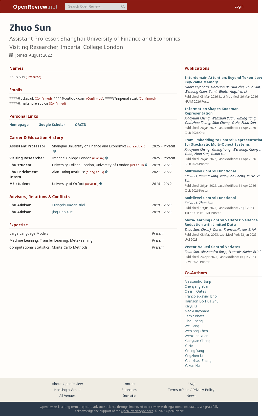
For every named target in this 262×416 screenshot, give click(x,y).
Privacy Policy (203, 389)
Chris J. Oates (211, 229)
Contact (129, 383)
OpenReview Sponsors (137, 411)
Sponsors (129, 389)
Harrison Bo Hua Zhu (227, 87)
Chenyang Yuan (197, 286)
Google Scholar (52, 124)
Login (239, 6)
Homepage (19, 124)
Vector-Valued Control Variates (212, 246)
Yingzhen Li (238, 91)
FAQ (191, 383)
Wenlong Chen (196, 91)
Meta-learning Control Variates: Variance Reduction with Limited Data (221, 222)
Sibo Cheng (221, 122)
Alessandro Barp (213, 251)
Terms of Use (178, 389)
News (191, 395)
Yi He (236, 122)
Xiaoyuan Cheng (197, 118)
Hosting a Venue (67, 389)
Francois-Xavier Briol (240, 229)
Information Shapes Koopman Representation (212, 111)
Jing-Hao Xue (62, 211)
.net (35, 6)
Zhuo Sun (253, 87)
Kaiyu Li (191, 176)
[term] (96, 6)
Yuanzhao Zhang (197, 122)
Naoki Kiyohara (197, 87)
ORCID (80, 124)
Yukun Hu (218, 153)
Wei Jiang (240, 149)
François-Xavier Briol (68, 205)
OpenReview (48, 407)
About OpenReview (67, 383)
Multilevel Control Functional (210, 171)
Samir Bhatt (218, 91)
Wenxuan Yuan (223, 118)
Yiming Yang (246, 118)
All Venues (67, 395)
